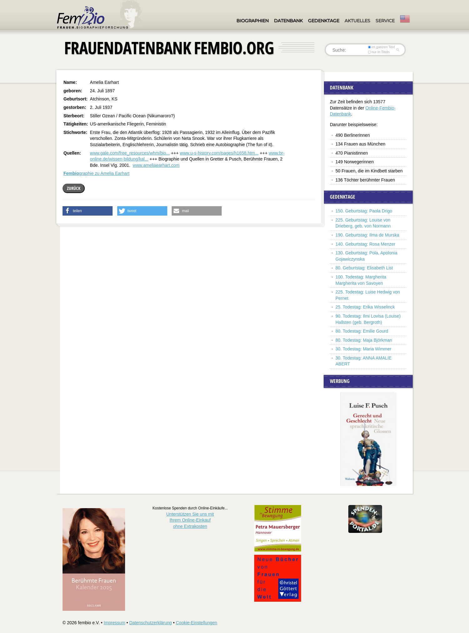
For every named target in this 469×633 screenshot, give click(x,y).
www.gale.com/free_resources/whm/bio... (130, 153)
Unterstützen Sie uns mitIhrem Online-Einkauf (190, 520)
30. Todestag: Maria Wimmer (363, 348)
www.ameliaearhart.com (156, 165)
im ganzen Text (381, 47)
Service (385, 20)
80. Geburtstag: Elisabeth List (364, 267)
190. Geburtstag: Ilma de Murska (367, 234)
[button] (88, 211)
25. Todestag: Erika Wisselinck (365, 306)
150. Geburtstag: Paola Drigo (363, 210)
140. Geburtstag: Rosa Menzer (365, 244)
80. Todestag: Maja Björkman (363, 340)
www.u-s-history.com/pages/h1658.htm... (219, 153)
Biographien (252, 20)
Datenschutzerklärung (150, 622)
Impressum (114, 622)
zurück (73, 188)
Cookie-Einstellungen (196, 622)
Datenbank (288, 20)
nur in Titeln (379, 52)
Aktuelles (357, 20)
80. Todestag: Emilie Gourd (361, 331)
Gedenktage (323, 20)
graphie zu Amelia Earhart (96, 173)
